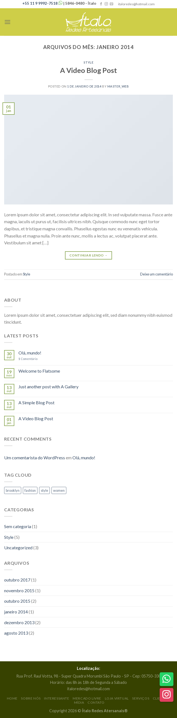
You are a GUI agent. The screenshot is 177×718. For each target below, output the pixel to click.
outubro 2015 (17, 601)
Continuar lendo (88, 255)
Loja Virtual (117, 698)
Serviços (140, 698)
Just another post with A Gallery (48, 386)
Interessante (56, 698)
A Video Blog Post (88, 70)
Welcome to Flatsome (39, 370)
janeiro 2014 (16, 611)
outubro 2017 (17, 579)
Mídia (79, 702)
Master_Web (118, 86)
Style (89, 62)
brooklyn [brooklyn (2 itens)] (13, 490)
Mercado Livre (87, 698)
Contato (96, 702)
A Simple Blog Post (36, 402)
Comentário (27, 359)
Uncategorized (18, 547)
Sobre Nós (31, 698)
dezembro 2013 (19, 622)
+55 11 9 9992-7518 (42, 3)
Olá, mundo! (29, 352)
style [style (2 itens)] (44, 490)
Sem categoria (17, 526)
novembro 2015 (19, 590)
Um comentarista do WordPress (34, 457)
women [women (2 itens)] (59, 490)
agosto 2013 (16, 632)
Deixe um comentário (156, 274)
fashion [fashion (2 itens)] (30, 490)
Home (12, 698)
